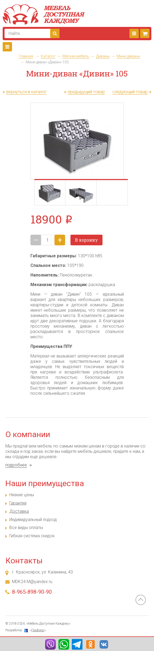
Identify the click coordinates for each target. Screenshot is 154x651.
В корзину (86, 240)
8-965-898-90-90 (32, 592)
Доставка (19, 511)
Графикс (37, 630)
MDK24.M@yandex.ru (32, 581)
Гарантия (17, 503)
